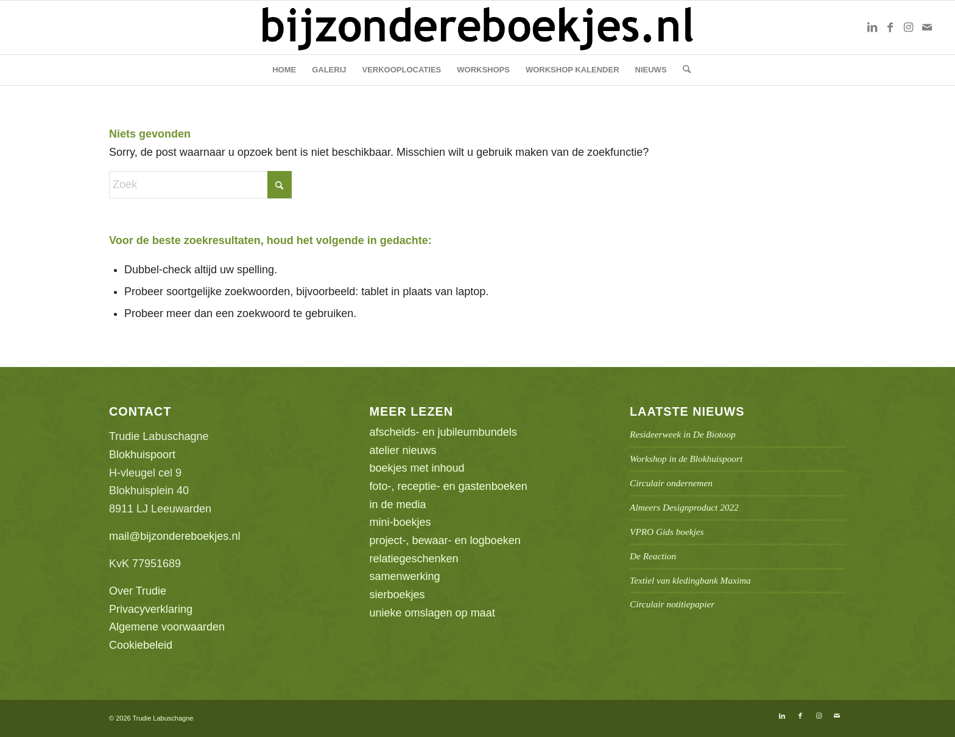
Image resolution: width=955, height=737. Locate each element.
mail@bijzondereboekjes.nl (174, 536)
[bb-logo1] (477, 27)
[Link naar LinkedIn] (872, 27)
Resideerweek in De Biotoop (683, 434)
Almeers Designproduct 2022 (684, 507)
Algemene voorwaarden (167, 627)
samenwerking (405, 576)
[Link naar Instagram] (909, 27)
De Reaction (653, 556)
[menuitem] (284, 70)
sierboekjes (397, 595)
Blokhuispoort (142, 455)
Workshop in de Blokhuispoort (686, 458)
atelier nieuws (403, 450)
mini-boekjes (400, 522)
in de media (398, 504)
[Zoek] (683, 70)
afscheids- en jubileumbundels (443, 432)
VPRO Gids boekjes (667, 531)
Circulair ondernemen (671, 483)
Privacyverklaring (150, 609)
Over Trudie (137, 591)
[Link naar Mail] (927, 27)
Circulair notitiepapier (672, 604)
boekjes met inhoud (417, 468)
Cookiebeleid (140, 645)
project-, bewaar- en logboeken (445, 540)
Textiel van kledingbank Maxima (690, 580)
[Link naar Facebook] (890, 27)
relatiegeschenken (414, 559)
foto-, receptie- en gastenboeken (448, 486)
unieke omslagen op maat (432, 613)
